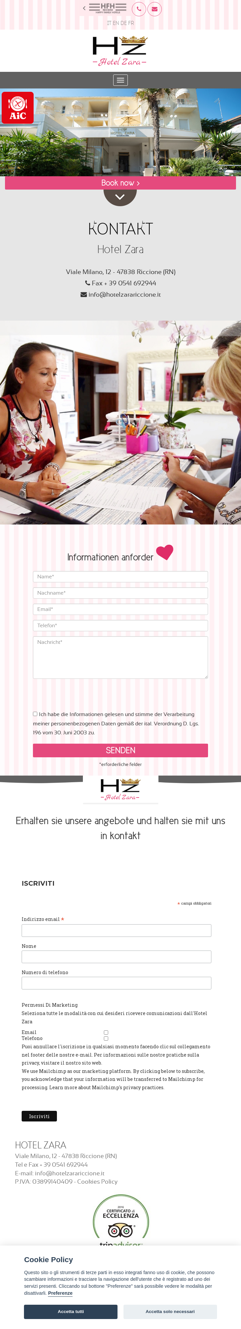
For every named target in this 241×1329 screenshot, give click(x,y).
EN (116, 23)
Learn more (63, 1087)
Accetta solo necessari (169, 1311)
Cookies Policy (97, 1182)
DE (123, 23)
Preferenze (60, 1293)
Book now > (121, 182)
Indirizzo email (43, 919)
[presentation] (83, 692)
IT (109, 23)
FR (131, 23)
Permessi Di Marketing (50, 1005)
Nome (29, 946)
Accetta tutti (71, 1311)
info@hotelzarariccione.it (125, 295)
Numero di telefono (45, 972)
